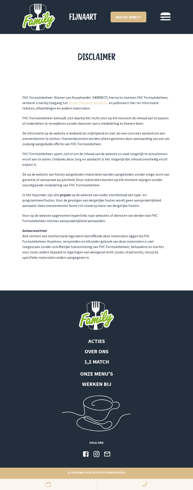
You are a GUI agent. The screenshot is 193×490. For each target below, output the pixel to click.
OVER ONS (97, 351)
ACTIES (96, 341)
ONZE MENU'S (96, 373)
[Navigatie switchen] (165, 17)
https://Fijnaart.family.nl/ (88, 103)
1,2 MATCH (96, 361)
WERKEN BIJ (96, 384)
